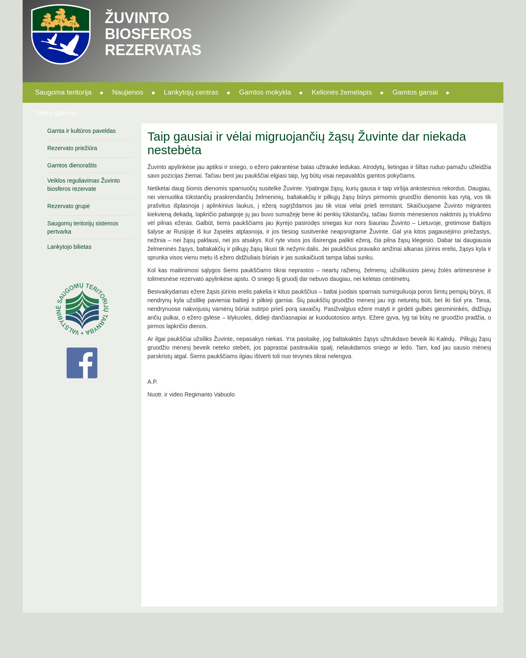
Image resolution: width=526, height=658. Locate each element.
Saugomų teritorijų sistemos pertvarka (82, 227)
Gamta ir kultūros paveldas (81, 130)
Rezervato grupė (68, 206)
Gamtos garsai (415, 92)
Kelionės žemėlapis (341, 92)
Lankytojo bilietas (69, 246)
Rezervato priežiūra (72, 148)
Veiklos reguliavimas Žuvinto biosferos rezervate (83, 184)
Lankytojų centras (191, 92)
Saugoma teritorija (63, 92)
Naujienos (127, 92)
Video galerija (56, 113)
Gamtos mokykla (265, 92)
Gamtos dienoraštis (72, 165)
